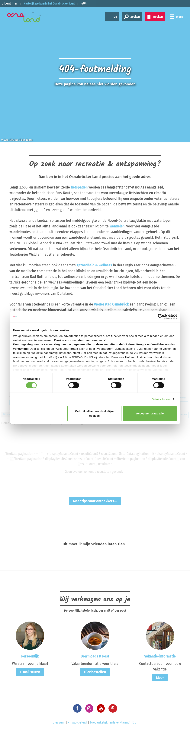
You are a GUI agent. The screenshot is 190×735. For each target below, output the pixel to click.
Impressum (57, 722)
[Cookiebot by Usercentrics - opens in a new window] (160, 316)
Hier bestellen (95, 672)
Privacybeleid (77, 722)
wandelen (117, 226)
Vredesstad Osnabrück (111, 304)
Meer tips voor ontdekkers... (95, 500)
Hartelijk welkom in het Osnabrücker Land (55, 3)
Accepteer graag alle (150, 413)
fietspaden (79, 187)
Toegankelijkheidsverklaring (110, 722)
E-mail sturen (30, 672)
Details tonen (161, 399)
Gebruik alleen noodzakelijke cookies (94, 413)
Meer (160, 677)
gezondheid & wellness (94, 265)
